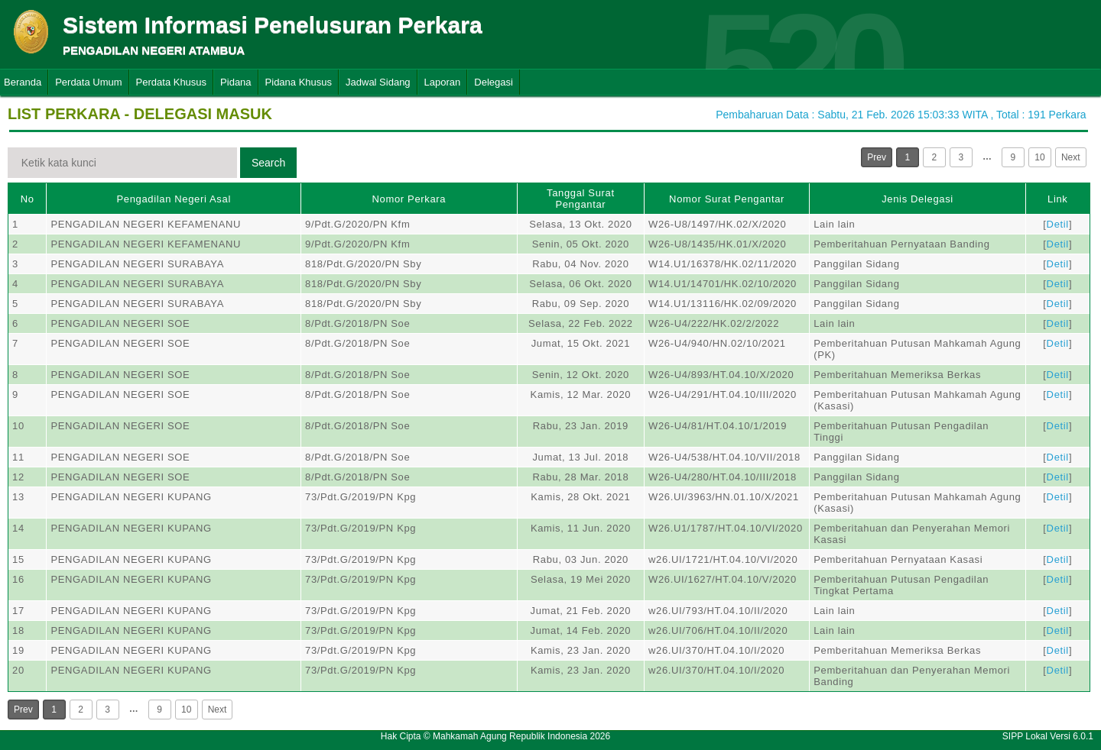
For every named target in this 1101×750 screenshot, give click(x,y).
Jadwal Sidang (378, 82)
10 (1039, 157)
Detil (1058, 224)
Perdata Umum (88, 82)
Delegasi (493, 82)
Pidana (235, 82)
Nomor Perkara (409, 199)
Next (1070, 157)
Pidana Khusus (298, 82)
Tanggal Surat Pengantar (581, 198)
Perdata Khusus (171, 82)
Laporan (442, 82)
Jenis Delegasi (917, 199)
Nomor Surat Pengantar (726, 199)
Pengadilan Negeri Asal (173, 199)
